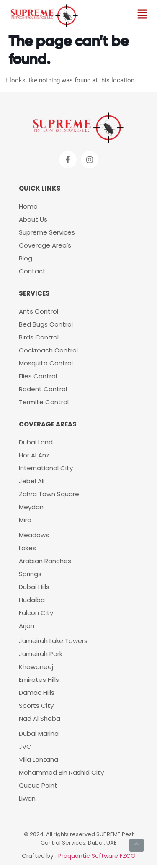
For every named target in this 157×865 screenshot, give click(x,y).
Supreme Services (47, 232)
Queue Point (38, 785)
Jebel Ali (31, 481)
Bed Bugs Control (46, 324)
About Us (33, 219)
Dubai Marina (39, 733)
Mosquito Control (46, 363)
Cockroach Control (48, 350)
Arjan (26, 625)
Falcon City (36, 612)
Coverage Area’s (45, 245)
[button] (142, 14)
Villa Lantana (38, 759)
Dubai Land (36, 442)
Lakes (27, 547)
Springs (30, 573)
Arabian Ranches (45, 560)
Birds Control (39, 337)
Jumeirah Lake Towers (53, 640)
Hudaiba (32, 599)
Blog (25, 258)
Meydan (31, 507)
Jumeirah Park (40, 653)
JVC (25, 746)
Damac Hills (36, 692)
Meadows (34, 535)
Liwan (27, 798)
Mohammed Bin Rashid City (61, 772)
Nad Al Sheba (39, 718)
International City (46, 468)
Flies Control (38, 376)
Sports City (36, 705)
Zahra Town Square (49, 494)
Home (28, 206)
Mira (25, 519)
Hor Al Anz (34, 455)
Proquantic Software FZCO (97, 856)
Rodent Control (44, 389)
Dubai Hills (34, 586)
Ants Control (38, 311)
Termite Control (44, 402)
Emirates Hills (39, 679)
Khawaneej (36, 666)
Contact (32, 271)
